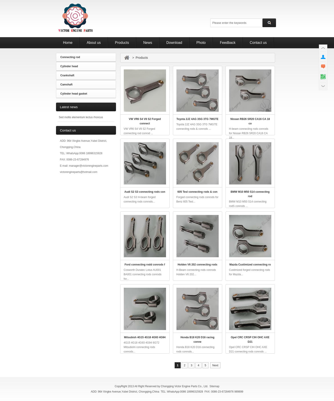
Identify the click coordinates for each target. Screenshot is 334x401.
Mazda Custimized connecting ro (250, 264)
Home (68, 43)
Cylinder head (69, 66)
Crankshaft (67, 75)
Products (122, 43)
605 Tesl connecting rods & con (198, 191)
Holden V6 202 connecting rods (197, 264)
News (147, 43)
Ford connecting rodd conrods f (145, 264)
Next (215, 365)
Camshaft (66, 84)
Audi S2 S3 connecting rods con (144, 191)
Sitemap (214, 386)
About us (94, 43)
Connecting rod (70, 57)
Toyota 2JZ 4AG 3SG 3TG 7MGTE (197, 119)
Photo (201, 43)
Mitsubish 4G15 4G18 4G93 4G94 (145, 337)
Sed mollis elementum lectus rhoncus (81, 117)
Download (174, 43)
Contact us (258, 43)
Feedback (227, 43)
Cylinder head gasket (73, 93)
